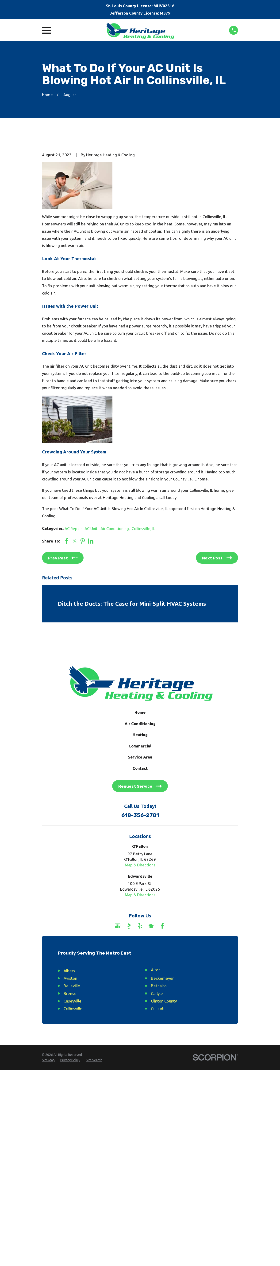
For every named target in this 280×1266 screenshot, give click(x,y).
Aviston (70, 978)
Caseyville (72, 1001)
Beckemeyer (162, 978)
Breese (70, 993)
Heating (140, 734)
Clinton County (164, 1001)
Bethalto (159, 985)
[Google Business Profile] (117, 926)
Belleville (72, 985)
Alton (156, 969)
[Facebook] (162, 926)
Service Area (140, 757)
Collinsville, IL (143, 528)
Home (140, 712)
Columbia (159, 1008)
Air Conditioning (114, 528)
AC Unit (91, 528)
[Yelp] (140, 926)
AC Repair (73, 528)
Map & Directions (140, 865)
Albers (69, 970)
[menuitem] (48, 1060)
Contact (140, 768)
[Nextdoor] (151, 926)
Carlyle (157, 993)
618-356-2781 (140, 815)
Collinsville (73, 1008)
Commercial (140, 746)
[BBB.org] (129, 926)
